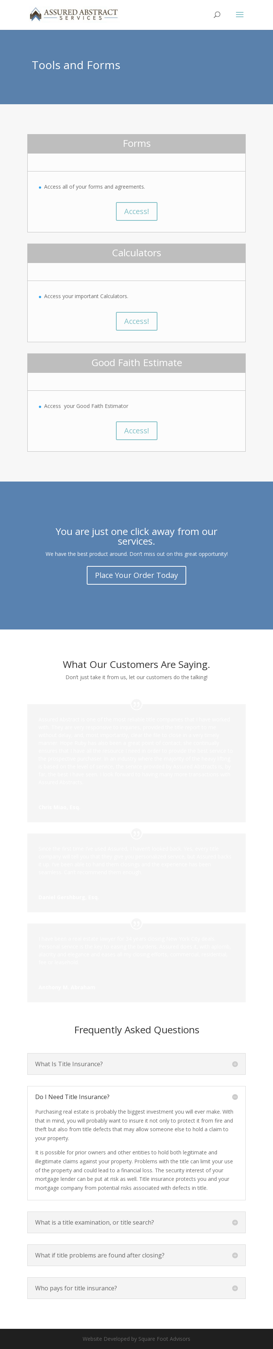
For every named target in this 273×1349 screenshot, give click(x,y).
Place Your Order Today (136, 575)
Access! (136, 211)
